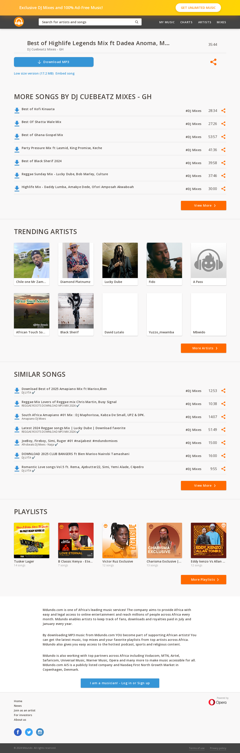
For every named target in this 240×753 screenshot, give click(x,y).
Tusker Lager (24, 561)
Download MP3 (53, 62)
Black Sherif (69, 332)
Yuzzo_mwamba (161, 332)
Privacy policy (218, 748)
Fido (152, 282)
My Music (167, 22)
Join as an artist (24, 710)
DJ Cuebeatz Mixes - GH (45, 49)
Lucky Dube (113, 282)
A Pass (198, 282)
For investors (23, 715)
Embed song (65, 73)
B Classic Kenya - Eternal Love (76, 561)
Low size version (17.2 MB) (34, 73)
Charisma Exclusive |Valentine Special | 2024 (164, 561)
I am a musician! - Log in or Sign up (120, 683)
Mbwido (199, 332)
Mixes (221, 22)
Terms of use (197, 748)
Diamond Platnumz (75, 282)
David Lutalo (114, 332)
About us (20, 720)
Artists (204, 22)
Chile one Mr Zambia (31, 282)
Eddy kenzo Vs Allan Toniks (208, 561)
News (18, 706)
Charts (186, 22)
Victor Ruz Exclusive (117, 561)
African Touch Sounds (31, 332)
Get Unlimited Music (198, 8)
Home (18, 701)
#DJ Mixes (194, 111)
